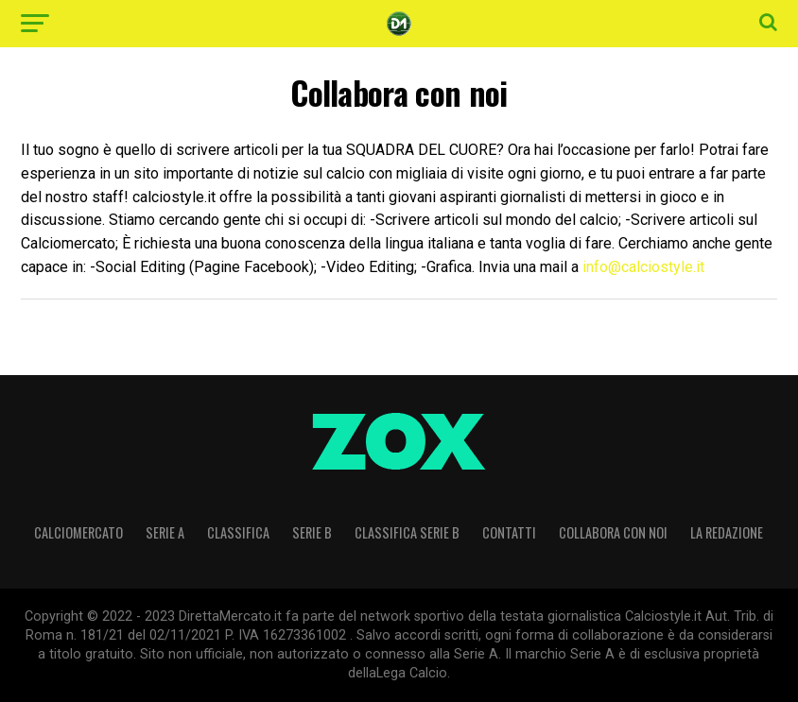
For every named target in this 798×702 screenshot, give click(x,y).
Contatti (509, 532)
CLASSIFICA (238, 532)
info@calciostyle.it (643, 267)
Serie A (165, 532)
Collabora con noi (613, 532)
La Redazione (726, 532)
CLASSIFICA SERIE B (407, 532)
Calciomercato (78, 532)
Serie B (312, 532)
